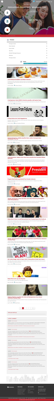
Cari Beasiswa (31, 392)
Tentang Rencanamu (22, 389)
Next (33, 308)
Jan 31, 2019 (10, 164)
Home (9, 35)
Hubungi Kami (20, 392)
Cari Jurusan (30, 391)
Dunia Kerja (13, 35)
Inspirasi (44, 68)
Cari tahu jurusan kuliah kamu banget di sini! (27, 399)
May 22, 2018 (10, 244)
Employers (38, 1)
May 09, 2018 (10, 282)
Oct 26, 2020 (10, 85)
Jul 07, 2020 (10, 103)
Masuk (44, 1)
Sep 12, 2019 (10, 142)
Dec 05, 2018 (10, 204)
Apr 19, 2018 (10, 302)
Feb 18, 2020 (10, 123)
